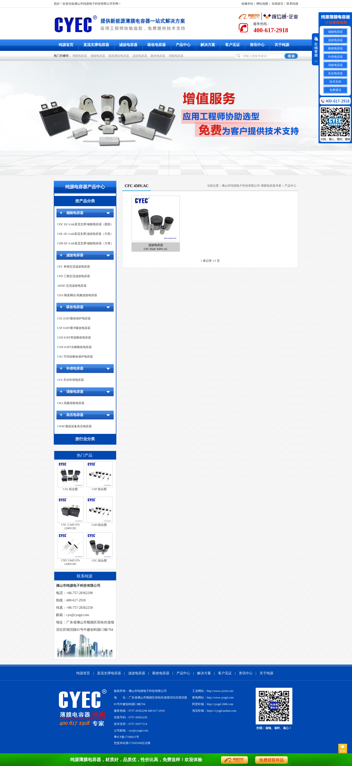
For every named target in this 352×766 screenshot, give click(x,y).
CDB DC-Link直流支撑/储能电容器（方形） (85, 243)
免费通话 (335, 90)
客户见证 (232, 45)
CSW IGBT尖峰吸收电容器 (74, 347)
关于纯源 (282, 45)
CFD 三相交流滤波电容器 (73, 276)
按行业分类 (85, 439)
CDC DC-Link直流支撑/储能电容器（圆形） (85, 224)
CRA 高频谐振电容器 (70, 403)
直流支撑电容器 (96, 45)
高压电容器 (74, 415)
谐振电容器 (177, 55)
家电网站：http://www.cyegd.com (212, 697)
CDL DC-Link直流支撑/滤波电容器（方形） (85, 234)
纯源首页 (66, 45)
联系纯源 (292, 3)
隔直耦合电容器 (120, 55)
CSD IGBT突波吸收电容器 (74, 337)
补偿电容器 (74, 368)
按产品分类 (85, 201)
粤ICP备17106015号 (126, 737)
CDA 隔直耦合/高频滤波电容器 (77, 295)
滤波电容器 (128, 45)
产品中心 (183, 45)
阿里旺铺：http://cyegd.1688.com (212, 704)
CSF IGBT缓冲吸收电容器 (73, 328)
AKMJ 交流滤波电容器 (72, 285)
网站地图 (262, 3)
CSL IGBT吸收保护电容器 (74, 318)
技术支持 (335, 81)
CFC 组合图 (99, 560)
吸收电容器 (156, 45)
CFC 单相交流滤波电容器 (73, 266)
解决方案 (207, 45)
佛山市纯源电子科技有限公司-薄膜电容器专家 (251, 185)
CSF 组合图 (99, 489)
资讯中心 (257, 45)
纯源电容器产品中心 (85, 186)
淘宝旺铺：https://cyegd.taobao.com (214, 710)
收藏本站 (247, 3)
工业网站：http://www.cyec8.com (212, 691)
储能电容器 (98, 55)
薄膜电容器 (80, 55)
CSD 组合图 (99, 525)
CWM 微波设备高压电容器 (74, 426)
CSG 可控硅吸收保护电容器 (75, 356)
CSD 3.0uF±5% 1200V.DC (70, 562)
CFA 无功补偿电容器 (70, 380)
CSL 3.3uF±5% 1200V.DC (70, 526)
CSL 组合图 (70, 489)
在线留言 (277, 3)
